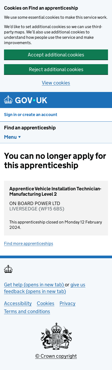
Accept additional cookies (56, 55)
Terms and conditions (27, 311)
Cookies (45, 303)
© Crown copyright (56, 356)
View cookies (56, 82)
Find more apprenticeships (28, 243)
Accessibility (18, 303)
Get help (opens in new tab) (34, 285)
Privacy (67, 303)
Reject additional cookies (56, 69)
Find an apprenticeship (30, 128)
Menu (10, 137)
